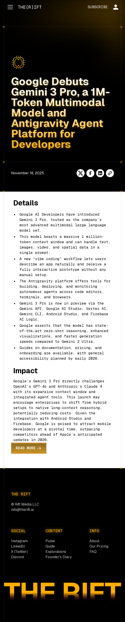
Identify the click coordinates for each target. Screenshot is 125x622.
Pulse (50, 541)
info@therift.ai (22, 509)
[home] (29, 7)
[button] (9, 7)
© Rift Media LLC (25, 504)
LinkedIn (18, 546)
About (94, 541)
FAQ (93, 551)
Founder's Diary (59, 557)
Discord (17, 557)
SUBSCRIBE (98, 7)
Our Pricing (98, 546)
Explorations (56, 551)
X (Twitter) (19, 551)
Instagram (19, 541)
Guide (50, 546)
